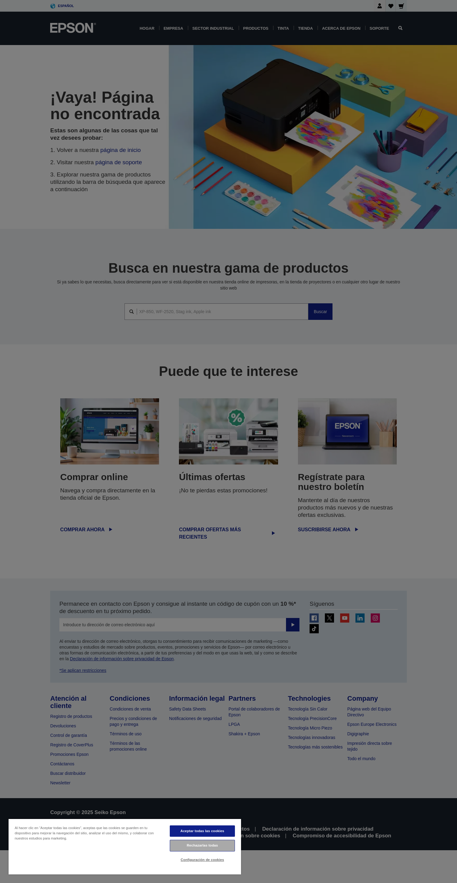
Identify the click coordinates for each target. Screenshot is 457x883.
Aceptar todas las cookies (202, 831)
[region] (125, 846)
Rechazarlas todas (202, 845)
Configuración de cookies (202, 860)
